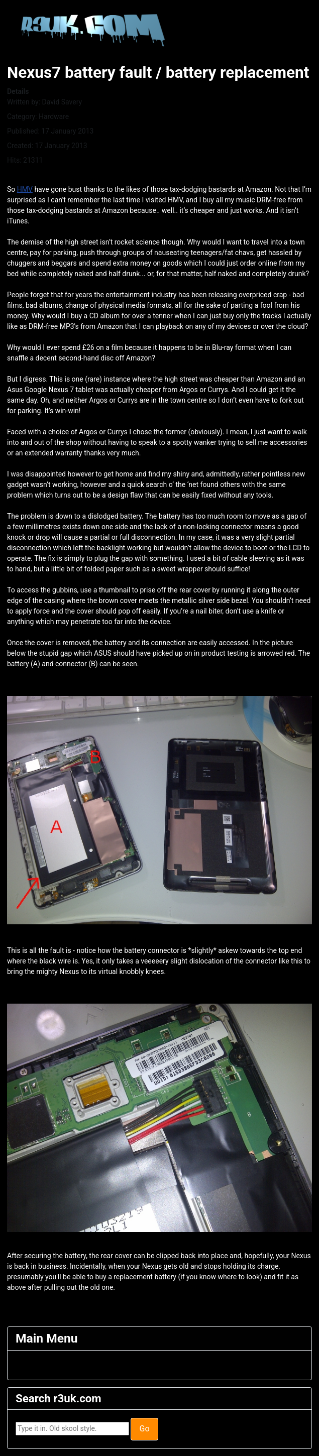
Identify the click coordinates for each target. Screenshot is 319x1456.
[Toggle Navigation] (22, 1365)
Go (144, 1428)
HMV (25, 189)
